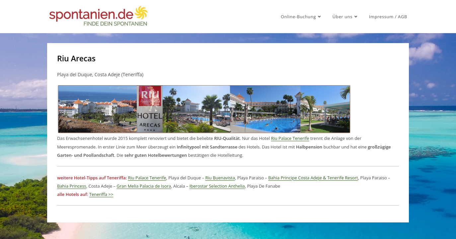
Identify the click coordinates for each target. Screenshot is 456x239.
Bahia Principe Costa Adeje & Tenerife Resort (313, 178)
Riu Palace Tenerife (290, 138)
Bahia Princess (71, 186)
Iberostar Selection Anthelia (217, 186)
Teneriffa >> (101, 194)
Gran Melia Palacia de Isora (143, 186)
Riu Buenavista (220, 178)
